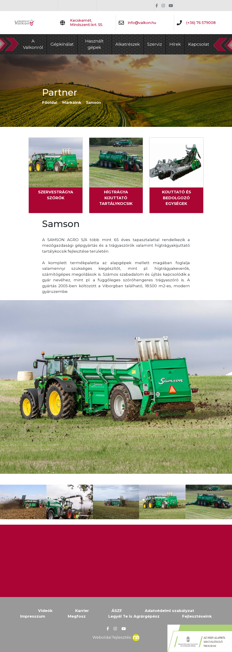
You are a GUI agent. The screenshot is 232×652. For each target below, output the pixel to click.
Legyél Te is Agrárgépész (134, 616)
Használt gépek (94, 44)
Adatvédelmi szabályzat (169, 610)
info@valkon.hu (142, 23)
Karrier (82, 610)
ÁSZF (116, 610)
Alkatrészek (127, 44)
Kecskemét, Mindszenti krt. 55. (86, 22)
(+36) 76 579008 (201, 23)
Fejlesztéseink (197, 616)
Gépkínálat (62, 44)
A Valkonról (33, 44)
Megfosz (77, 616)
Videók (45, 610)
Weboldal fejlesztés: (116, 637)
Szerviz (154, 44)
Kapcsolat (198, 44)
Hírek (175, 44)
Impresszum (32, 616)
